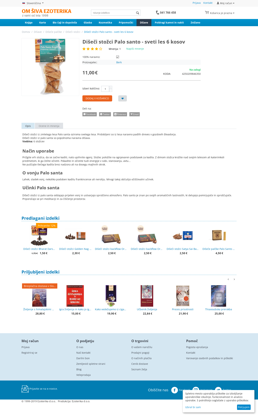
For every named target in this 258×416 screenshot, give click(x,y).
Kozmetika (105, 22)
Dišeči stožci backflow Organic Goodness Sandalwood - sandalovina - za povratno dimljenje (111, 249)
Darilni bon (83, 358)
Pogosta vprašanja (197, 347)
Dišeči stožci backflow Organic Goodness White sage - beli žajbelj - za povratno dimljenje (147, 249)
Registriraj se (29, 352)
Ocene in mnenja (49, 126)
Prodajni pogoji (140, 352)
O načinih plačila (141, 358)
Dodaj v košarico (97, 98)
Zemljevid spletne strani (90, 363)
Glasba (88, 22)
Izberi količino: (91, 88)
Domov (26, 32)
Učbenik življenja (147, 309)
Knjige (28, 22)
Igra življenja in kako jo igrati (75, 309)
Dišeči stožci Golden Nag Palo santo (75, 249)
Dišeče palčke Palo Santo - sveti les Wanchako (218, 249)
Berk (119, 62)
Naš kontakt (83, 352)
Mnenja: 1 (115, 49)
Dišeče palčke (54, 32)
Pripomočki (126, 22)
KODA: (167, 73)
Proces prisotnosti (183, 309)
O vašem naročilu (141, 347)
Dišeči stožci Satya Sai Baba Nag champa (183, 249)
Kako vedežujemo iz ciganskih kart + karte (111, 309)
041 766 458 (168, 13)
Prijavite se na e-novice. (40, 389)
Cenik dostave (139, 363)
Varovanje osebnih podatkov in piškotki (209, 358)
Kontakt (207, 2)
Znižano (195, 22)
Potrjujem (244, 407)
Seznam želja (139, 369)
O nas (79, 347)
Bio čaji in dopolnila (65, 22)
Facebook (180, 390)
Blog (79, 369)
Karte (42, 22)
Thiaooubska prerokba (218, 309)
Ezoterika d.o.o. (81, 401)
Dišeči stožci (73, 32)
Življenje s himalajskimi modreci (39, 309)
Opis (28, 126)
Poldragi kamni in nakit (169, 22)
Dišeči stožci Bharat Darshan (39, 249)
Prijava (197, 2)
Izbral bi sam (193, 407)
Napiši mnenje (135, 48)
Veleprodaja (83, 375)
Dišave (144, 22)
